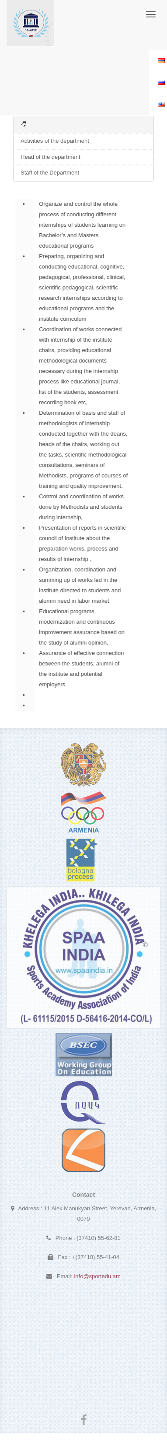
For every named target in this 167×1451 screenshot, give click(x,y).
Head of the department (50, 157)
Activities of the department (55, 141)
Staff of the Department (50, 172)
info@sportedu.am (97, 1278)
